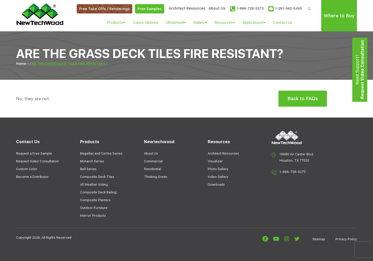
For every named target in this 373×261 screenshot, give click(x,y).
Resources (225, 22)
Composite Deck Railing (98, 192)
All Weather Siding (94, 184)
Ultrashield (176, 22)
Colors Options (145, 22)
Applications (254, 22)
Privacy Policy (346, 239)
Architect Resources (187, 8)
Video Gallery (218, 177)
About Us (217, 8)
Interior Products (93, 216)
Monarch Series (92, 161)
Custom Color (26, 169)
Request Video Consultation (37, 161)
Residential (152, 169)
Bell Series (88, 169)
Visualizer (215, 161)
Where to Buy (339, 15)
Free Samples (150, 9)
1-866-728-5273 (292, 172)
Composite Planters (95, 200)
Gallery (200, 22)
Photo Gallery (218, 169)
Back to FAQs (303, 98)
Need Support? (360, 69)
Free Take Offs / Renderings (104, 9)
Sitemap (318, 239)
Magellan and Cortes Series (101, 153)
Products (116, 22)
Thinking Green (155, 177)
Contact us (282, 22)
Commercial (153, 161)
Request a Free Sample (34, 153)
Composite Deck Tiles (97, 177)
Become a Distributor (32, 177)
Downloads (216, 184)
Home (21, 64)
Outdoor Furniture (93, 208)
